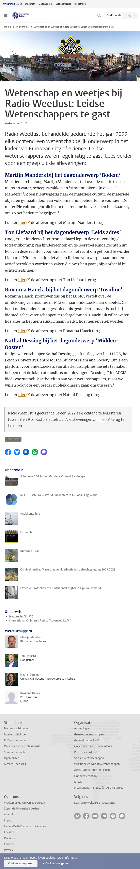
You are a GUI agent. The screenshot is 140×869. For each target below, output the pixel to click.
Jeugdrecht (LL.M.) (21, 616)
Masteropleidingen (15, 734)
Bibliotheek (80, 3)
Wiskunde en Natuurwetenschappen (97, 764)
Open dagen (11, 758)
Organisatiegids (63, 3)
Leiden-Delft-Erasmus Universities (25, 826)
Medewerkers (45, 3)
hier (22, 222)
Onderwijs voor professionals (22, 746)
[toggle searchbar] (99, 15)
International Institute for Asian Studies (98, 788)
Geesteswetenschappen (89, 734)
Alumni (8, 814)
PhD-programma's (15, 740)
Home (7, 26)
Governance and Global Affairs (93, 746)
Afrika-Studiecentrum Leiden (92, 770)
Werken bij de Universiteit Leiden (24, 803)
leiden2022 (13, 439)
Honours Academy (85, 776)
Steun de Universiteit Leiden (21, 809)
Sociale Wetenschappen (89, 758)
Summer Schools (14, 752)
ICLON (78, 782)
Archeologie (81, 728)
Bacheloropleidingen (16, 728)
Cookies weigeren (57, 863)
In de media (22, 26)
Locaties (9, 832)
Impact (8, 820)
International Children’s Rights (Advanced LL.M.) (40, 621)
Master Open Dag (15, 764)
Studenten (30, 3)
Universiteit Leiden (12, 3)
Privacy (8, 850)
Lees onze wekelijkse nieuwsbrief (94, 803)
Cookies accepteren (20, 863)
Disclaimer (10, 838)
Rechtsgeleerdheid (85, 752)
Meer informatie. (67, 858)
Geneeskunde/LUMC (86, 740)
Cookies (9, 844)
